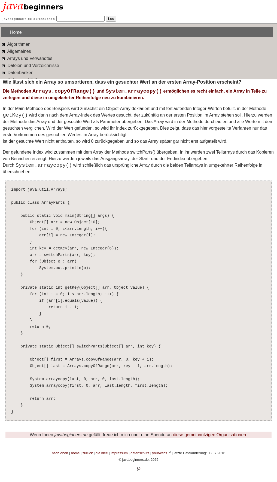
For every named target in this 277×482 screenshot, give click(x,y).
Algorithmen (16, 44)
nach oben (60, 453)
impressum (119, 453)
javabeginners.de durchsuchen (29, 18)
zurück (88, 453)
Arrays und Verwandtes (26, 58)
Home (16, 32)
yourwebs (159, 453)
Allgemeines (16, 51)
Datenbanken (17, 72)
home (75, 453)
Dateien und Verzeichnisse (30, 65)
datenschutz (139, 453)
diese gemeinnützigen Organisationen (209, 434)
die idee (102, 453)
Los (111, 19)
